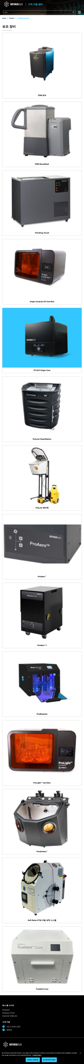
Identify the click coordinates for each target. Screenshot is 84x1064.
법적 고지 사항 (25, 1054)
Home (4, 18)
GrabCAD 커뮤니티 (9, 1016)
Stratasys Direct (8, 1013)
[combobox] (39, 12)
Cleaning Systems (23, 18)
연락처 (7, 1030)
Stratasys (6, 1010)
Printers (11, 18)
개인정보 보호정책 (41, 1054)
